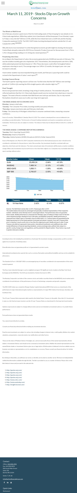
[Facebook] (4, 482)
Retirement (6, 491)
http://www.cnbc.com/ (14, 380)
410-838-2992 (12, 464)
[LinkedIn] (7, 482)
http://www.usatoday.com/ (15, 382)
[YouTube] (11, 482)
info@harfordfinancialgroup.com (13, 479)
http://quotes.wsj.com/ (14, 370)
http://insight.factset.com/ (15, 385)
